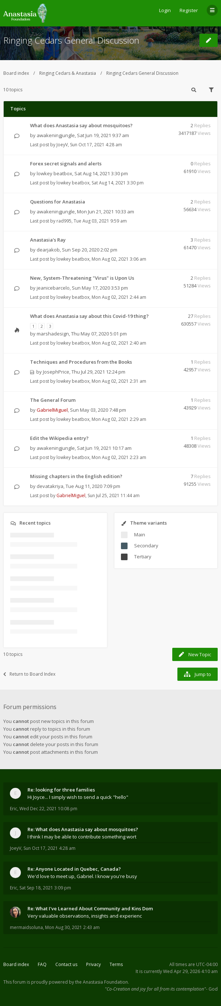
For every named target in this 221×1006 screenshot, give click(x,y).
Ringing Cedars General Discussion (71, 40)
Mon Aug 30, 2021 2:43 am (72, 927)
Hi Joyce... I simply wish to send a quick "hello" (77, 797)
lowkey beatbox (54, 173)
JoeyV (62, 145)
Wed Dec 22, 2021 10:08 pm (48, 808)
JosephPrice (56, 371)
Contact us (66, 964)
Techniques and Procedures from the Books (81, 362)
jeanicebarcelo (53, 287)
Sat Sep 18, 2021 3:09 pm (45, 888)
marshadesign (53, 333)
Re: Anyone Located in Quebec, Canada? (74, 869)
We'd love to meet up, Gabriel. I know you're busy (82, 876)
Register (189, 10)
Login (165, 10)
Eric (13, 808)
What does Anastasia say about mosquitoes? (81, 125)
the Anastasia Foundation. (102, 982)
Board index (16, 73)
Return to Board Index (29, 674)
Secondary (146, 545)
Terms (116, 964)
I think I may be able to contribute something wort (81, 836)
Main (139, 534)
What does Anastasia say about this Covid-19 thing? (89, 316)
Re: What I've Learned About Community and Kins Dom (90, 908)
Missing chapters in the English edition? (76, 476)
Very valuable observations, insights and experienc (84, 916)
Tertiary (142, 556)
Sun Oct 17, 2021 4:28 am (49, 848)
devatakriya (50, 486)
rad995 (63, 221)
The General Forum (52, 400)
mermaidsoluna (26, 927)
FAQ (42, 964)
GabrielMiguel (52, 410)
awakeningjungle (56, 135)
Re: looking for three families (61, 789)
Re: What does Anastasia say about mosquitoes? (82, 829)
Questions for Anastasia (57, 201)
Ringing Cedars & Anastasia (67, 73)
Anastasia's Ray (48, 239)
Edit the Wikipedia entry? (59, 438)
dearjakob (48, 249)
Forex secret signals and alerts (66, 163)
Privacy (93, 964)
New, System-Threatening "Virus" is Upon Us (82, 278)
